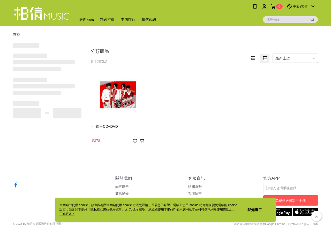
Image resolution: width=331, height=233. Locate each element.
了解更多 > (66, 214)
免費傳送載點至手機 (290, 200)
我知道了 (254, 210)
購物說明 (195, 186)
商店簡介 (122, 194)
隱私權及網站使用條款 (106, 209)
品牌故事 (122, 186)
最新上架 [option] (282, 58)
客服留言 (195, 194)
